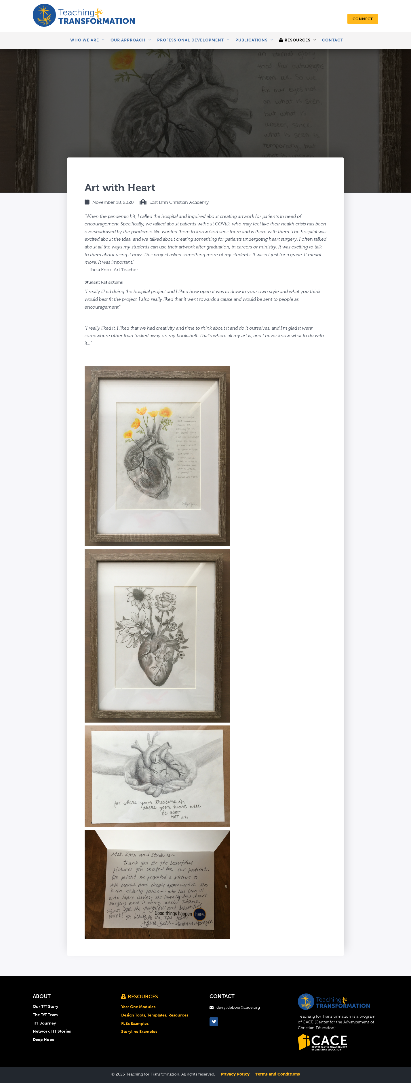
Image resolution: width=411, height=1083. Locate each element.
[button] (87, 40)
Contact (332, 40)
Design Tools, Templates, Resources (154, 1015)
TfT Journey (44, 1023)
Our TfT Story (45, 1006)
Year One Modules (138, 1007)
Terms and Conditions (277, 1074)
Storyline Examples (139, 1031)
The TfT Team (45, 1015)
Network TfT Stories (52, 1031)
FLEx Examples (135, 1023)
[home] (84, 15)
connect (363, 19)
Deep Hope (43, 1040)
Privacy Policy (235, 1074)
